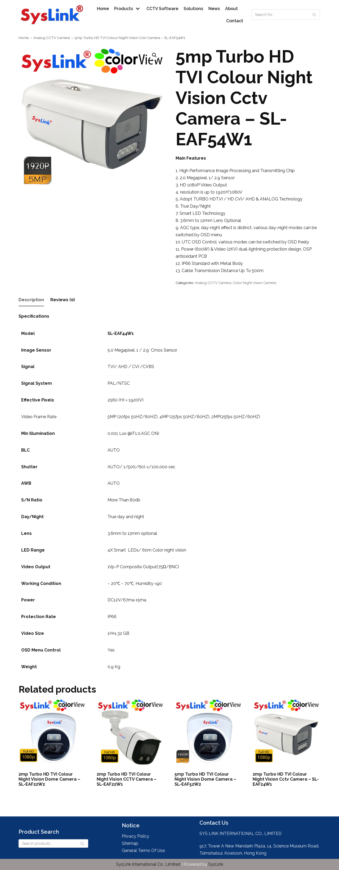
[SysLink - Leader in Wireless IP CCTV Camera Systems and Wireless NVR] (53, 15)
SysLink (215, 864)
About (231, 8)
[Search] (314, 14)
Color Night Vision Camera (254, 283)
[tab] (31, 300)
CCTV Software (162, 8)
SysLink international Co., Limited (148, 864)
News (214, 8)
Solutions (193, 8)
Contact (234, 20)
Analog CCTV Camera (51, 38)
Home (103, 8)
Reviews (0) (62, 299)
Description (31, 299)
